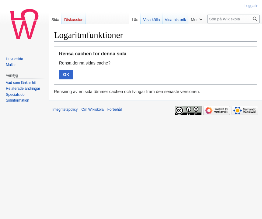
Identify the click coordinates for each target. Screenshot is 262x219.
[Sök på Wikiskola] (233, 19)
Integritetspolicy (65, 109)
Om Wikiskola (92, 109)
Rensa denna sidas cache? (84, 63)
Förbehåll (115, 109)
